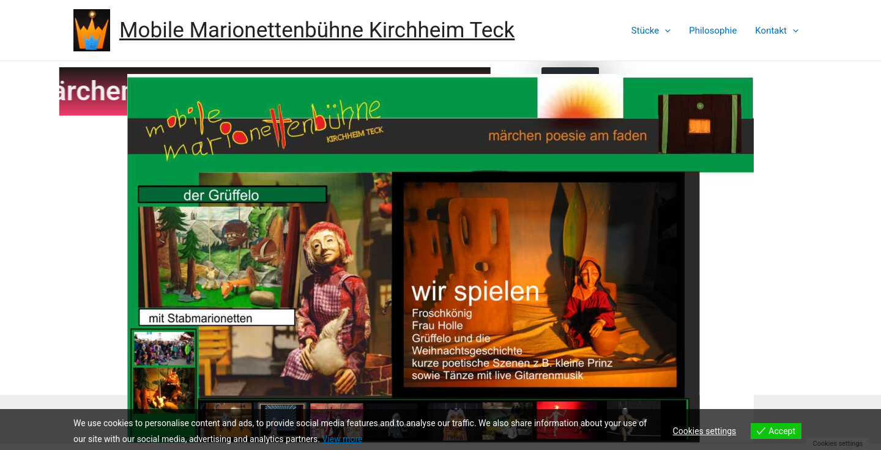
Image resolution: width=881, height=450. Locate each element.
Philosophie (713, 30)
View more (342, 439)
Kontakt (776, 30)
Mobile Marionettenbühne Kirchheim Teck (317, 30)
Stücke (651, 30)
